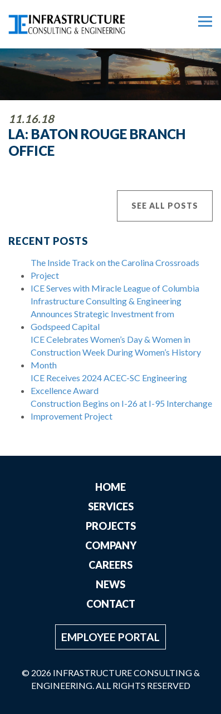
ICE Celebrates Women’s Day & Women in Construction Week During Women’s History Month (116, 352)
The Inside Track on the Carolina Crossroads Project (115, 268)
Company (110, 545)
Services (111, 506)
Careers (110, 565)
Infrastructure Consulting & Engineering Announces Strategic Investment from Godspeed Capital (106, 314)
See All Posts (164, 205)
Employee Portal (110, 637)
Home (110, 487)
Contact (110, 604)
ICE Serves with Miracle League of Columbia (115, 288)
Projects (111, 526)
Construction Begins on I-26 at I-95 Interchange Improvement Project (121, 409)
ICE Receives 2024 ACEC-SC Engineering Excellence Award (109, 384)
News (110, 584)
